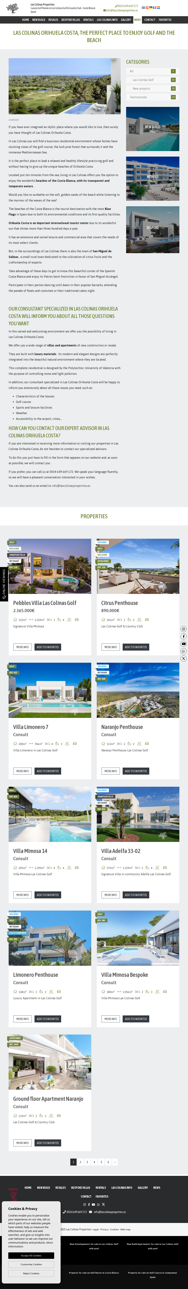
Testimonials (153, 97)
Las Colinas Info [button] (107, 19)
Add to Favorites (48, 647)
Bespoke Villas (71, 19)
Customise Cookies (31, 1264)
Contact (150, 19)
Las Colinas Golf (153, 80)
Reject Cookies (31, 1273)
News (137, 19)
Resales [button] (53, 19)
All (153, 71)
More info (22, 647)
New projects (153, 88)
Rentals (88, 19)
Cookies (114, 1229)
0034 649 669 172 (126, 6)
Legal (96, 1229)
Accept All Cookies (31, 1255)
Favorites (165, 19)
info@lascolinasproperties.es (122, 10)
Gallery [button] (126, 19)
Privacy (104, 1229)
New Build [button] (38, 19)
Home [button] (25, 19)
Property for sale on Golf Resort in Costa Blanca (94, 1273)
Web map (125, 1229)
